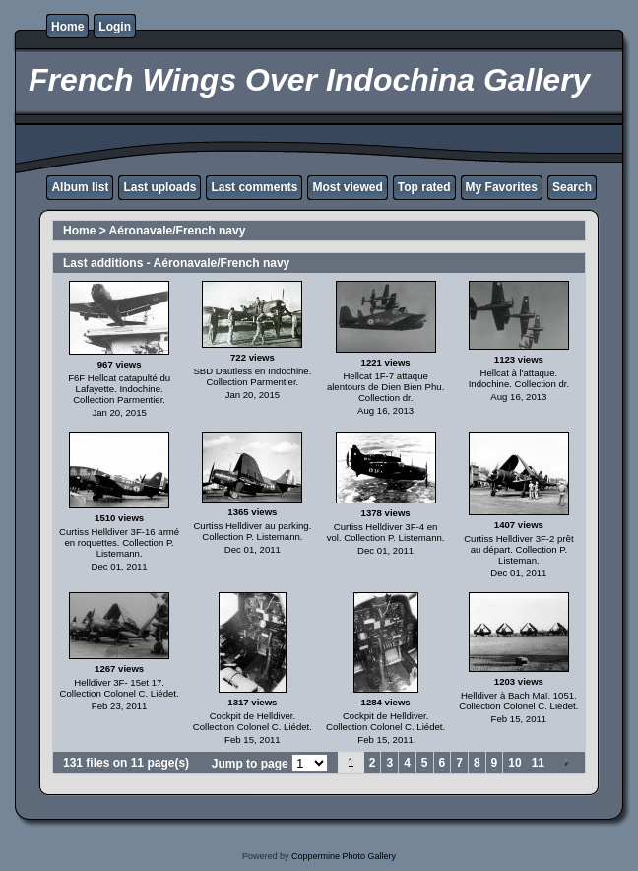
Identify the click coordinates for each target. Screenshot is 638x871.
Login (114, 27)
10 (514, 763)
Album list (79, 187)
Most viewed (347, 187)
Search (572, 187)
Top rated (424, 187)
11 (538, 763)
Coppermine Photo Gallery (343, 856)
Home (67, 27)
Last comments (254, 187)
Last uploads (159, 187)
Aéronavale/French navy (177, 230)
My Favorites (502, 187)
